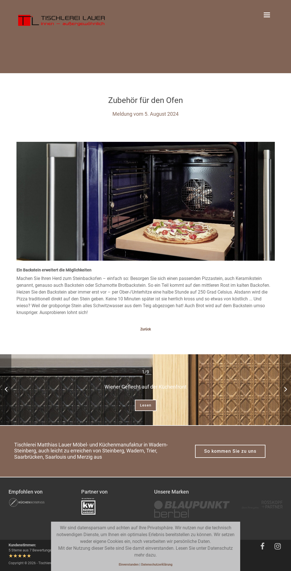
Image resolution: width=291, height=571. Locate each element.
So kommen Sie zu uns (230, 451)
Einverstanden (129, 564)
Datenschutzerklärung (156, 564)
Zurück (145, 329)
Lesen (145, 405)
